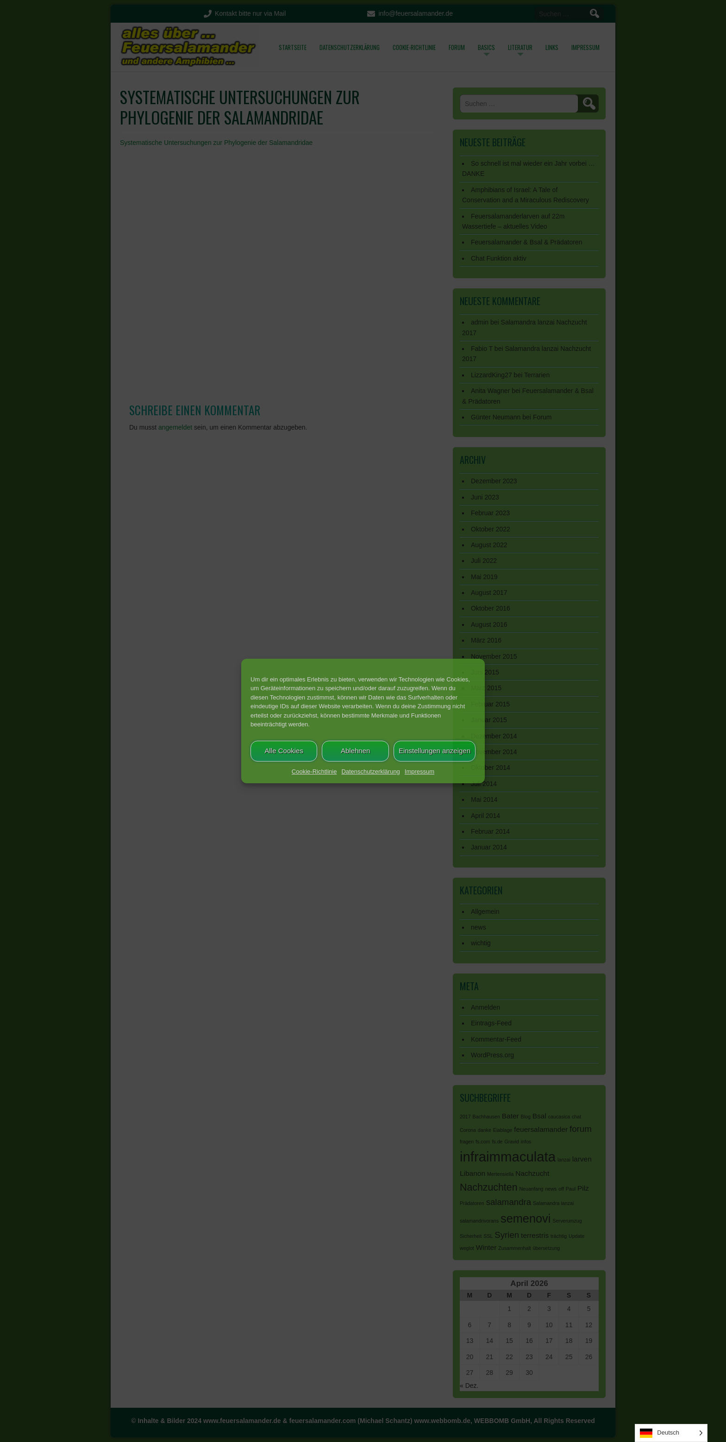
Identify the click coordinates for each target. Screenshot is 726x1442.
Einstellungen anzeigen (434, 751)
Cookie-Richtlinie (314, 771)
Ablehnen (355, 751)
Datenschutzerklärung (370, 771)
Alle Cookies (284, 751)
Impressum (419, 771)
